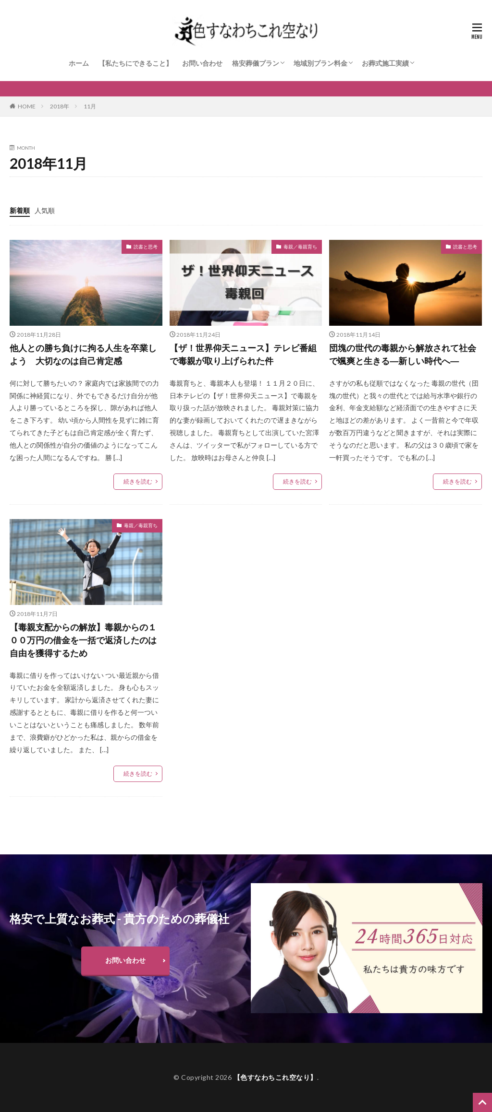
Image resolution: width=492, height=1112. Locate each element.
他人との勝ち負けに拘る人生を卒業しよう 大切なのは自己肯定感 (83, 354)
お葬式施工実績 (385, 63)
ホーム (79, 63)
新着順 (20, 210)
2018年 (59, 106)
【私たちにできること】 (135, 63)
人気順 (45, 210)
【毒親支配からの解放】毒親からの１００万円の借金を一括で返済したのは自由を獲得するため (83, 640)
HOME (27, 106)
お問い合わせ (202, 63)
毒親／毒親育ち (300, 246)
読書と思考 (146, 246)
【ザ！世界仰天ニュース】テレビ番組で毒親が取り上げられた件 (243, 354)
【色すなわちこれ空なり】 (275, 1077)
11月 (90, 106)
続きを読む (137, 481)
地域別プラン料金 (320, 63)
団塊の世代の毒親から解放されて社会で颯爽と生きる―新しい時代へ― (402, 354)
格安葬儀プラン (255, 63)
